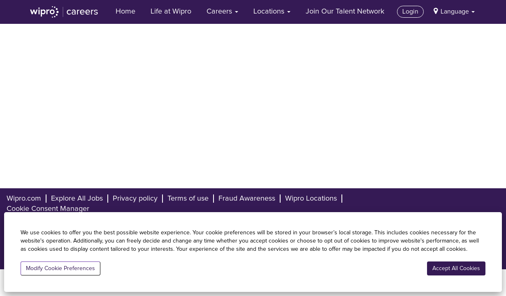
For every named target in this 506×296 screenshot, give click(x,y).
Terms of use (188, 198)
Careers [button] (222, 11)
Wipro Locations (311, 198)
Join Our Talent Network (345, 11)
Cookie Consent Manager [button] (48, 209)
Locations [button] (271, 11)
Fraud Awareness (246, 198)
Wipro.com (24, 198)
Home (125, 11)
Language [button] (458, 11)
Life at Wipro (171, 11)
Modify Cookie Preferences (60, 268)
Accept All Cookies (456, 268)
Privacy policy (135, 198)
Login (410, 11)
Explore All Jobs (77, 198)
